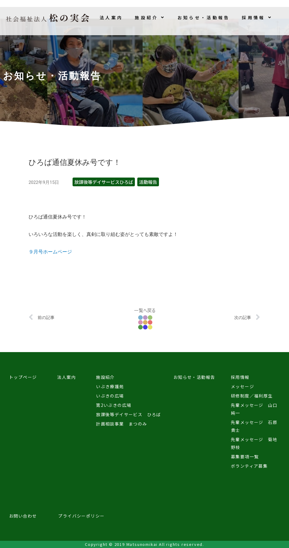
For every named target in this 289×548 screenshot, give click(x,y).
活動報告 (148, 182)
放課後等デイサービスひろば (103, 182)
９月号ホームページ (50, 252)
